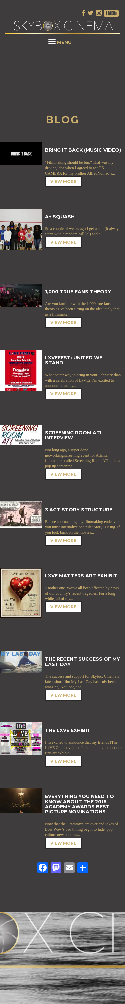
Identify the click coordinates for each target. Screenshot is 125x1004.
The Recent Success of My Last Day (82, 661)
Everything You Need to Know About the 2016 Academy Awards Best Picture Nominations (79, 804)
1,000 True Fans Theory (78, 292)
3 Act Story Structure (78, 510)
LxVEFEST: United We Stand (73, 360)
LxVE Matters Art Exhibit (81, 576)
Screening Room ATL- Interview (75, 435)
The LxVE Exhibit (68, 730)
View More (63, 181)
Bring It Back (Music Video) (83, 150)
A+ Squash (60, 217)
